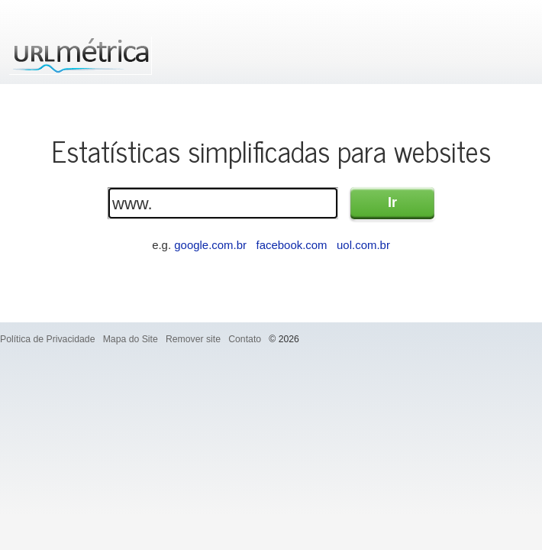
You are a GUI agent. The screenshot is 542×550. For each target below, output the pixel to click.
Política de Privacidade (47, 339)
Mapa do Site (130, 339)
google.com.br (210, 244)
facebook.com (291, 244)
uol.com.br (363, 244)
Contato (244, 339)
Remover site (193, 339)
